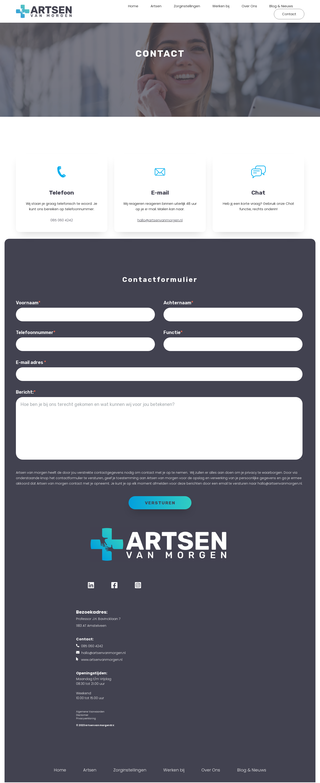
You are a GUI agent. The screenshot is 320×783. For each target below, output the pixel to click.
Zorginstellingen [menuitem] (187, 6)
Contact (289, 14)
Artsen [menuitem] (156, 6)
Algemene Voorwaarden (90, 712)
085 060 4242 (61, 220)
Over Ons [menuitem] (249, 6)
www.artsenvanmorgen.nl (101, 660)
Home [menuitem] (133, 6)
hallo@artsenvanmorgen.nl (160, 220)
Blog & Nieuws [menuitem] (281, 6)
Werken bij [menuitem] (220, 6)
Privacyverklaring (86, 719)
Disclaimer (82, 715)
